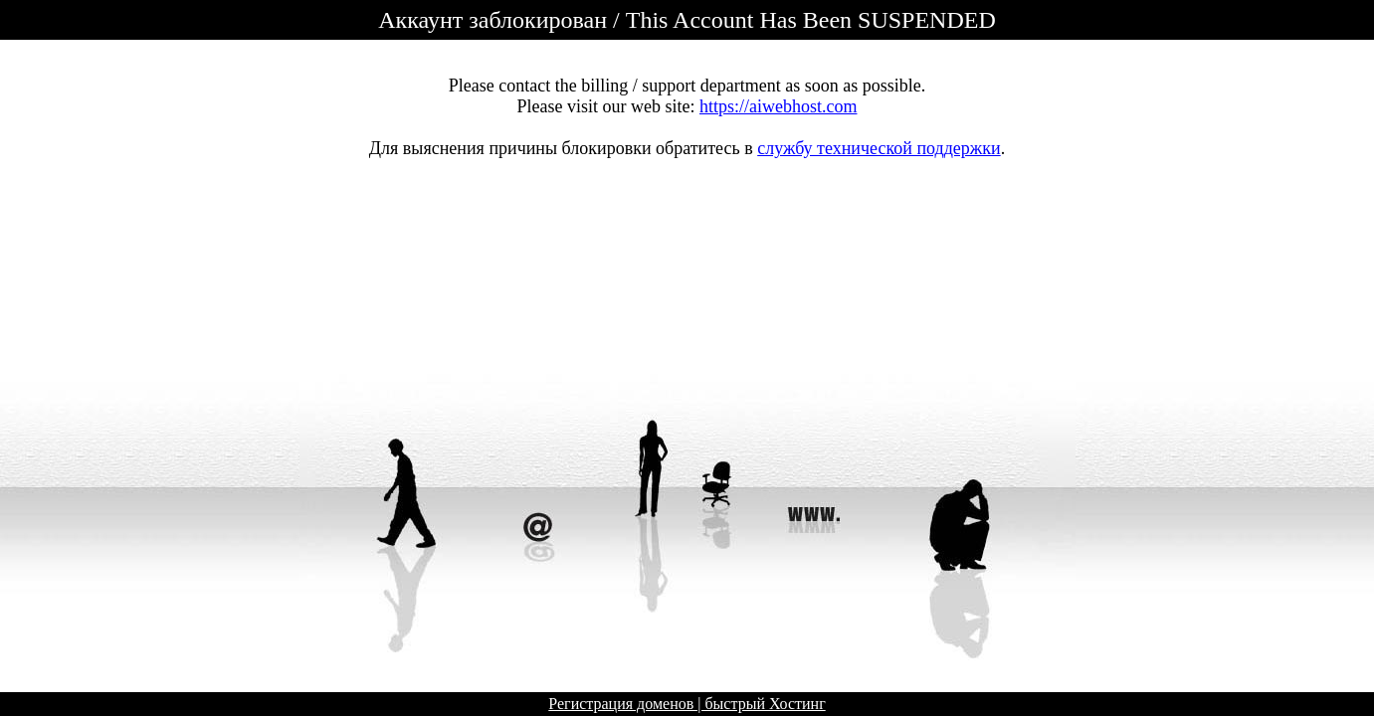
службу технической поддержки (878, 148)
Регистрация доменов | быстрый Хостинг (686, 703)
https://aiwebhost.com (778, 106)
